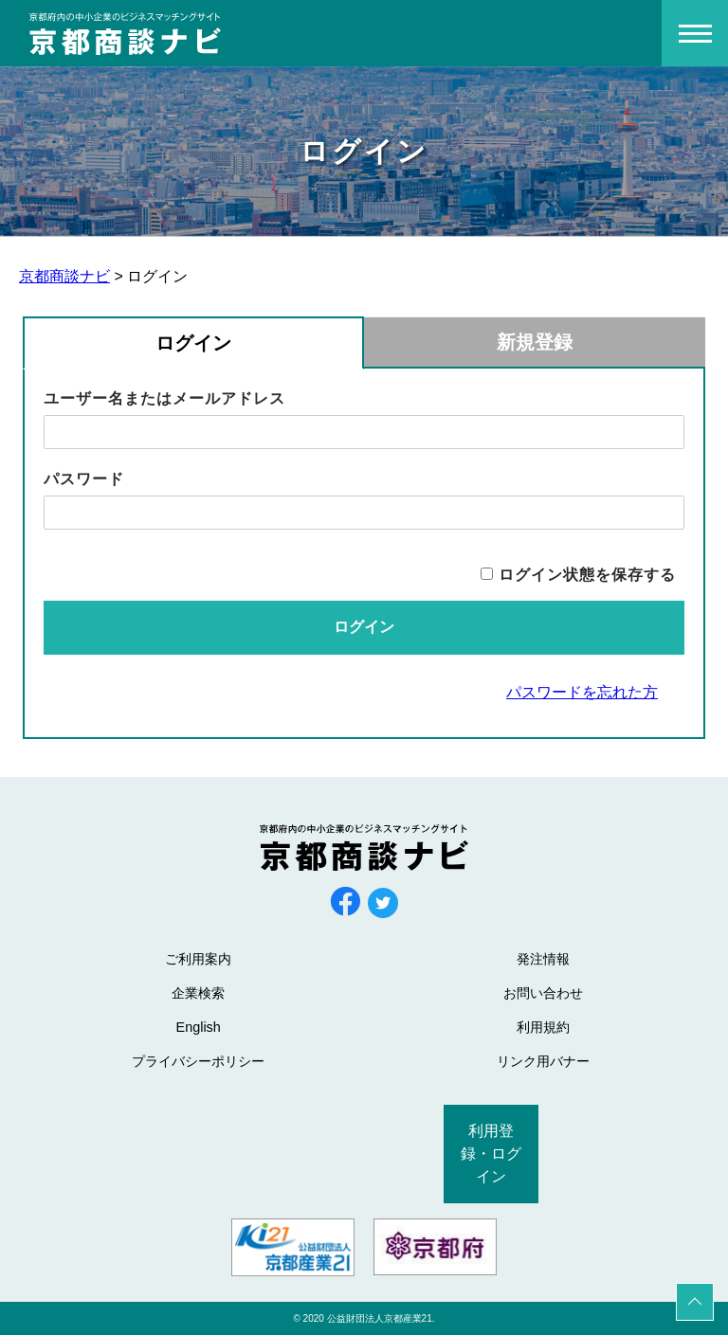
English (198, 1027)
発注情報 (543, 958)
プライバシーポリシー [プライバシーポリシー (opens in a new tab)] (198, 1061)
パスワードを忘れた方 (582, 692)
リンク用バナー (543, 1061)
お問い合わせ (543, 993)
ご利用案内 (198, 958)
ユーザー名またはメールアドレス (164, 398)
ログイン (193, 343)
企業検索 (198, 993)
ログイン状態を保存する (587, 575)
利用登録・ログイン (491, 1153)
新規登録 (535, 342)
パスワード (84, 479)
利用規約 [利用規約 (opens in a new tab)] (543, 1027)
